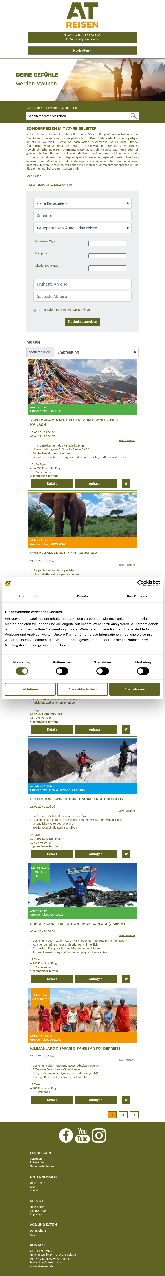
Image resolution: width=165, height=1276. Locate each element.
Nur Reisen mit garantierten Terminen (65, 310)
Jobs (32, 1186)
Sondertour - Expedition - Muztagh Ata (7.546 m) (77, 923)
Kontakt (35, 1190)
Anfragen (95, 483)
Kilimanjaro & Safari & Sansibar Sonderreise (75, 1048)
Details (52, 483)
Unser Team (37, 1183)
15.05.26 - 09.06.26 (42, 432)
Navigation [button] (81, 50)
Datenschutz (38, 1231)
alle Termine (127, 440)
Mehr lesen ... (35, 176)
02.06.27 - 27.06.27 (42, 436)
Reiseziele (36, 1159)
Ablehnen (30, 689)
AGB (32, 1235)
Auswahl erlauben (82, 689)
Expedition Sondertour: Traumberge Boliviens (76, 798)
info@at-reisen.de (87, 39)
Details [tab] (82, 596)
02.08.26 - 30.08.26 (42, 931)
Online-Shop (38, 1210)
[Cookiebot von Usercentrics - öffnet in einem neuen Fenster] (140, 583)
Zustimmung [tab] (29, 596)
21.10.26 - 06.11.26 (42, 1056)
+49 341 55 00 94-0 (88, 35)
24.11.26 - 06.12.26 (42, 561)
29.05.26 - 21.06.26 (42, 806)
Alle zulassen (134, 689)
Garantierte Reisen (42, 1166)
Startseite (34, 108)
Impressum (37, 1214)
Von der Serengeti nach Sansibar (63, 553)
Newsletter (37, 1207)
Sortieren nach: (40, 352)
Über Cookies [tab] (136, 596)
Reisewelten (51, 108)
